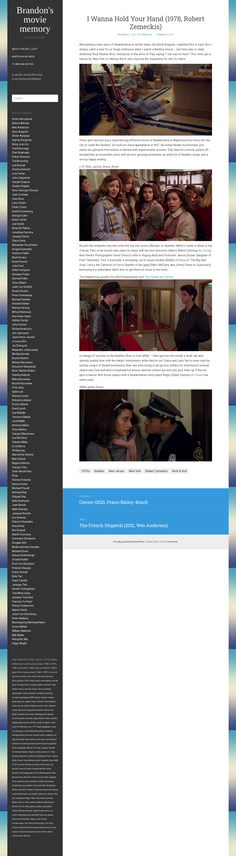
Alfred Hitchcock (21, 312)
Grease (198, 375)
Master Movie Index (23, 56)
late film (27, 777)
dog (13, 739)
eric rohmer (49, 794)
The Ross (49, 823)
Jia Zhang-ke (19, 345)
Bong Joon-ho (20, 144)
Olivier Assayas (21, 135)
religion (44, 697)
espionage (21, 748)
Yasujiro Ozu (19, 467)
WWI (56, 760)
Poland (15, 811)
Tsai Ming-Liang (21, 593)
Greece (15, 832)
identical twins (45, 827)
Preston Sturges (21, 567)
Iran (30, 727)
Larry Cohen (19, 202)
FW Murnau (18, 450)
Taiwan (30, 790)
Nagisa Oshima (21, 463)
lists (51, 676)
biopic (33, 819)
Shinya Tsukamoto (23, 605)
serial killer (43, 777)
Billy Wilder (18, 635)
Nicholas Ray (19, 492)
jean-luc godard (49, 743)
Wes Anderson (20, 127)
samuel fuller (39, 735)
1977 (34, 727)
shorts (27, 664)
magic (35, 718)
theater (50, 714)
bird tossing (39, 823)
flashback (23, 794)
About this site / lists (24, 49)
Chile (27, 802)
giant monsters (31, 781)
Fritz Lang (17, 387)
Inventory (49, 798)
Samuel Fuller (20, 278)
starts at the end (41, 764)
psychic (15, 773)
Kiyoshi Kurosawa (22, 383)
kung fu (40, 722)
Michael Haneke (21, 299)
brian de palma (46, 815)
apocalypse (17, 693)
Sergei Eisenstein (22, 249)
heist (42, 798)
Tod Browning (20, 161)
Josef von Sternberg (24, 614)
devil (43, 739)
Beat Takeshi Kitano (23, 370)
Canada (20, 714)
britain (24, 676)
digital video (50, 722)
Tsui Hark (28, 823)
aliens (21, 689)
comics (51, 697)
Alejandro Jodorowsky (25, 349)
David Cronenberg (22, 211)
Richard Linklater (21, 400)
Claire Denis (19, 240)
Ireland (15, 819)
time (52, 760)
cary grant (37, 785)
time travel (29, 714)
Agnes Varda (19, 609)
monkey (20, 781)
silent (37, 681)
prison (41, 706)
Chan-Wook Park (21, 471)
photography (17, 722)
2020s (54, 659)
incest (40, 794)
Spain (14, 714)
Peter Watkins (20, 618)
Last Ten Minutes (20, 727)
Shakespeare (45, 773)
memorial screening (21, 743)
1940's (39, 672)
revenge (33, 685)
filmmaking (23, 672)
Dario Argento (20, 131)
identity (40, 676)
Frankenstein (18, 823)
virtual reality (18, 827)
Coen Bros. (18, 198)
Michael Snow (20, 551)
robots (14, 710)
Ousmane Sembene (23, 538)
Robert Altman (20, 123)
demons (33, 722)
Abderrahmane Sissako (25, 546)
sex (23, 701)
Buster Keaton (20, 358)
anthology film (41, 714)
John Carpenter (21, 177)
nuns (54, 827)
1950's (54, 668)
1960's (32, 668)
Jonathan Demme (22, 232)
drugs (34, 689)
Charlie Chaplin (20, 186)
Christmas (16, 752)
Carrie (206, 250)
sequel (32, 672)
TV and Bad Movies (22, 64)
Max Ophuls (19, 458)
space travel (30, 701)
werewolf (35, 815)
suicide (55, 681)
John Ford (18, 265)
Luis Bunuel (18, 165)
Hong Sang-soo (24, 815)
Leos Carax (18, 173)
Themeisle (172, 541)
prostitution (17, 785)
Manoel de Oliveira (22, 454)
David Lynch (19, 408)
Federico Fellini (20, 253)
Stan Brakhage (20, 152)
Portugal (15, 735)
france (38, 668)
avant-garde (46, 681)
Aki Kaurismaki (20, 353)
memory (15, 718)
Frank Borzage (20, 148)
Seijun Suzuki (20, 572)
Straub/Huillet (20, 559)
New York (16, 685)
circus (36, 773)
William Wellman (21, 630)
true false (32, 676)
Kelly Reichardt (20, 500)
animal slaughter (41, 760)
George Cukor (20, 215)
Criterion (46, 668)
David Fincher (19, 261)
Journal (22, 768)
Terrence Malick (21, 416)
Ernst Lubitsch (20, 404)
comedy (40, 701)
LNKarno (33, 706)
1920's (27, 681)
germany (25, 685)
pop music (22, 710)
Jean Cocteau (20, 194)
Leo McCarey (19, 437)
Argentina (23, 756)
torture (21, 764)
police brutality (26, 718)
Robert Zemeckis (156, 471)
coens (50, 832)
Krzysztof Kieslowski (24, 366)
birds (46, 676)
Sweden (25, 752)
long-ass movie (22, 731)
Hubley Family (20, 320)
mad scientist (36, 743)
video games (30, 806)
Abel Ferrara (19, 257)
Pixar (15, 475)
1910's (15, 764)
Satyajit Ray (19, 496)
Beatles (99, 471)
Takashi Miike (20, 442)
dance (37, 697)
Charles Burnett (21, 169)
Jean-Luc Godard (22, 286)
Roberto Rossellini (22, 521)
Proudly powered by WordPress (129, 541)
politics (40, 685)
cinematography (26, 773)
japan (14, 672)
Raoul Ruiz (18, 525)
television (16, 676)
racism (21, 706)
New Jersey (116, 471)
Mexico (53, 701)
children (32, 693)
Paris (14, 781)
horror (21, 664)
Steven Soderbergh (23, 555)
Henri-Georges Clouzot (25, 190)
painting (49, 693)
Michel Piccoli (18, 806)
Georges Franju (21, 274)
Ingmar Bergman (22, 139)
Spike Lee (17, 391)
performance (24, 819)
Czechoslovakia (41, 790)
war (52, 710)
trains (46, 701)
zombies (47, 689)
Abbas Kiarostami (22, 362)
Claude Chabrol (21, 182)
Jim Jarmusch (20, 333)
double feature (43, 710)
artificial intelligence (37, 756)
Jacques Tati (19, 584)
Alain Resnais (20, 509)
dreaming (20, 739)
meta (14, 748)
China (40, 689)
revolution (48, 731)
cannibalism (51, 739)
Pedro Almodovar (22, 118)
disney (26, 722)
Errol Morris (18, 446)
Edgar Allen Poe (33, 798)
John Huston (19, 324)
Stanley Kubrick (21, 374)
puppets (52, 777)
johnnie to (45, 752)
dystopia (49, 735)
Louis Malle (18, 421)
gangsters (32, 710)
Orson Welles (19, 626)
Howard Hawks (20, 303)
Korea (41, 718)
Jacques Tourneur (22, 597)
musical (53, 672)
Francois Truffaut (22, 601)
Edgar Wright (19, 643)
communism (17, 836)
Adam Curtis (19, 219)
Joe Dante (18, 223)
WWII (32, 697)
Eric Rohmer (19, 517)
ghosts (21, 681)
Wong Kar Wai (20, 639)
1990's (15, 668)
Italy (32, 681)
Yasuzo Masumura (23, 433)
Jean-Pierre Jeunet (23, 337)
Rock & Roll (179, 471)
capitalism (20, 798)
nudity (41, 781)
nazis (14, 706)
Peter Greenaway (22, 295)
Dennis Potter (20, 484)
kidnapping (24, 697)
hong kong (16, 701)
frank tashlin (41, 832)
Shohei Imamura (21, 328)
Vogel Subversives (41, 811)
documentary (37, 664)
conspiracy (49, 781)
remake (15, 697)
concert (35, 777)
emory (47, 718)
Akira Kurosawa (21, 379)
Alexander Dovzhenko (25, 244)
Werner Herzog (21, 307)
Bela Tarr (17, 576)
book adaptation (44, 727)
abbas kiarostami (44, 806)
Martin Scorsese (21, 534)
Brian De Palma (21, 228)
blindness (29, 764)
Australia (34, 731)
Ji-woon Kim (19, 341)
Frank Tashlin (19, 580)
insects (15, 794)
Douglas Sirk (19, 542)
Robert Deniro (18, 802)
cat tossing (53, 790)
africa (14, 681)
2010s (47, 659)
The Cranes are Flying (158, 277)
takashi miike (45, 768)
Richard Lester (20, 395)
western (47, 685)
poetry (41, 731)
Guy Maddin (19, 412)
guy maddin (27, 785)
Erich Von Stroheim (23, 563)
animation (23, 668)
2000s (15, 664)
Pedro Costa (19, 207)
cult (54, 735)
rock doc (28, 689)
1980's (47, 664)
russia (25, 693)
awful (26, 706)
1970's (54, 664)
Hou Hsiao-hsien (21, 316)
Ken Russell (18, 530)
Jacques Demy (20, 236)
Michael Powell (20, 488)
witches (54, 718)
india (27, 739)
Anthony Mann (20, 425)
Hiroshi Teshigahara (23, 588)
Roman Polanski (21, 479)
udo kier (26, 836)
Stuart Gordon (20, 291)
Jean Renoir (19, 504)
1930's (46, 672)
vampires (41, 693)
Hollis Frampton (21, 269)
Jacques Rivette (21, 513)
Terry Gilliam (19, 282)
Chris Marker (19, 429)
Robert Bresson (21, 156)
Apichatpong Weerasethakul (28, 622)
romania (33, 802)
